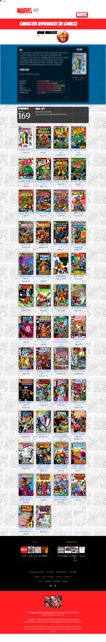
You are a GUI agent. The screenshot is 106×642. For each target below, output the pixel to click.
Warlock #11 (26, 233)
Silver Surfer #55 (78, 359)
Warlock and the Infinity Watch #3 (78, 455)
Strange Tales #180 (26, 201)
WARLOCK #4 (43, 296)
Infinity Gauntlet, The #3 (43, 360)
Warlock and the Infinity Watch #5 (61, 487)
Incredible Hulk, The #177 (26, 171)
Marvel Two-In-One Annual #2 (78, 234)
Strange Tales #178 (61, 170)
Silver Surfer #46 (61, 296)
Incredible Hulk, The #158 (61, 139)
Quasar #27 (43, 391)
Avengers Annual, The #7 (26, 266)
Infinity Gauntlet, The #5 (78, 392)
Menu (4, 1)
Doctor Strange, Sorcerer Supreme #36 (61, 425)
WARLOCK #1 (61, 264)
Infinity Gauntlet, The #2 (78, 329)
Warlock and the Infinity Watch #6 (26, 518)
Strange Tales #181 (43, 201)
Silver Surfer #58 (26, 422)
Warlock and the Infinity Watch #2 (61, 455)
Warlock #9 (61, 201)
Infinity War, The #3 (43, 517)
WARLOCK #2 (78, 264)
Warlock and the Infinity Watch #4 (26, 487)
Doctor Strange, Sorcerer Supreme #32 (61, 330)
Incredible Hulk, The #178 (43, 171)
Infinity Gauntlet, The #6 (78, 424)
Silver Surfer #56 (61, 391)
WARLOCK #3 (26, 296)
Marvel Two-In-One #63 (43, 266)
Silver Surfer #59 (43, 422)
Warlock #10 (78, 201)
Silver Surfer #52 (26, 359)
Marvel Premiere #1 (43, 138)
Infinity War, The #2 (78, 485)
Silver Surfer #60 (26, 454)
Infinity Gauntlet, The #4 (26, 392)
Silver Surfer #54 (61, 359)
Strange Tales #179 (78, 170)
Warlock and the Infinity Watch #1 (43, 455)
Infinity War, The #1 (43, 485)
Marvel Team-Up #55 (61, 234)
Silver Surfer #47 (78, 296)
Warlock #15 (43, 233)
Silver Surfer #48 (26, 327)
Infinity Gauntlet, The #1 (43, 329)
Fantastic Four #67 (26, 138)
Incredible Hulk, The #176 (78, 139)
